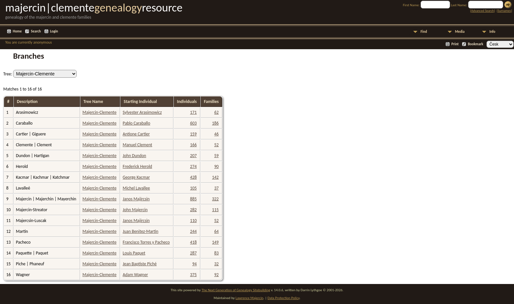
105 (193, 188)
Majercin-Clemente (100, 112)
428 (193, 177)
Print (455, 44)
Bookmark (475, 44)
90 (216, 166)
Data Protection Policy (283, 298)
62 (216, 112)
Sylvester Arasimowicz (142, 112)
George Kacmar (136, 177)
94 (194, 264)
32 (216, 264)
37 (216, 188)
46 (216, 134)
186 (215, 123)
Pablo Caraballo (136, 123)
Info (492, 32)
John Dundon (134, 155)
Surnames (504, 11)
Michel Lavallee (136, 188)
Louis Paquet (134, 253)
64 (216, 231)
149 (215, 242)
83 (216, 253)
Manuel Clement (137, 145)
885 (193, 199)
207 (193, 155)
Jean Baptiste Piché (140, 264)
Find (424, 32)
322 (215, 199)
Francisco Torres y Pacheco (146, 242)
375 (193, 274)
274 (193, 166)
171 (193, 112)
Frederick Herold (137, 166)
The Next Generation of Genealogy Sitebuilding (236, 290)
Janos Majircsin (136, 199)
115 (215, 210)
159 (193, 134)
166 (193, 145)
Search (36, 31)
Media (460, 32)
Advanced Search (482, 11)
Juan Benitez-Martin (140, 231)
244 (193, 231)
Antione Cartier (136, 134)
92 (216, 274)
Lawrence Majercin (250, 298)
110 (193, 220)
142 (215, 177)
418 (193, 242)
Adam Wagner (135, 274)
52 (216, 145)
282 (193, 210)
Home (17, 31)
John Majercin (135, 210)
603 (193, 123)
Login (54, 31)
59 (216, 155)
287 (193, 253)
